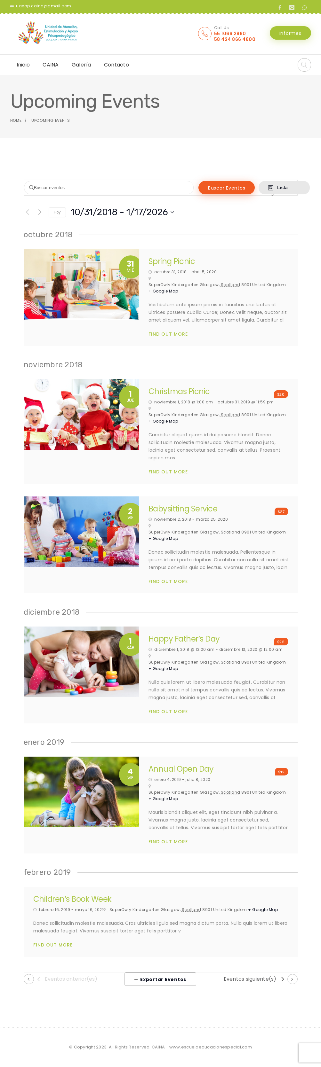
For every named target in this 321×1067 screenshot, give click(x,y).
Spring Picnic (171, 261)
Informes (290, 33)
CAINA (51, 64)
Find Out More (168, 334)
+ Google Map (163, 291)
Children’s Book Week (72, 899)
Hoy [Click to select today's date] (57, 212)
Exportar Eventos (160, 979)
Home (16, 120)
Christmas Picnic (179, 391)
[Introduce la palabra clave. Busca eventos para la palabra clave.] (102, 187)
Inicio (23, 64)
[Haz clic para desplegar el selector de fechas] (122, 212)
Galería (81, 64)
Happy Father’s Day (184, 639)
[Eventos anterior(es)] (27, 212)
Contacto (116, 64)
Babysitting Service (183, 508)
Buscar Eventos (214, 188)
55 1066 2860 (230, 33)
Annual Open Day (181, 769)
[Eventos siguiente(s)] (40, 212)
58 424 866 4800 (235, 39)
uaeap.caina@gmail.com (43, 6)
